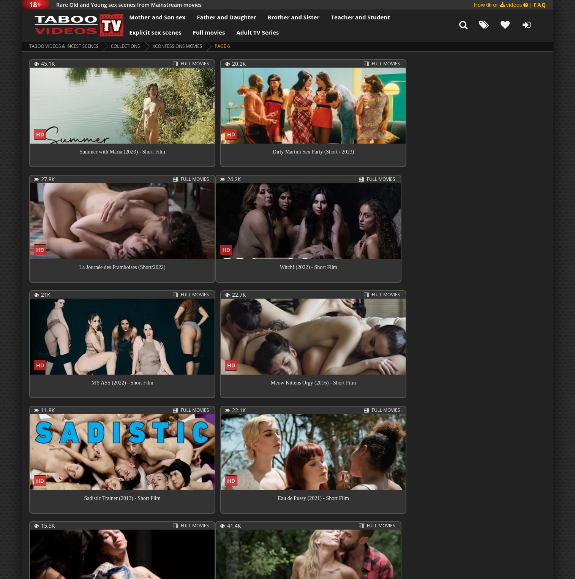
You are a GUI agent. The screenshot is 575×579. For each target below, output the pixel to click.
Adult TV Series (250, 32)
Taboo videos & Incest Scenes (64, 46)
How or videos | (510, 4)
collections (128, 46)
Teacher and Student (353, 17)
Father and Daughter (219, 17)
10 (200, 530)
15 (229, 530)
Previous (46, 531)
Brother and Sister (287, 17)
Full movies (202, 32)
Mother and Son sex (150, 17)
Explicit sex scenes (148, 32)
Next (254, 531)
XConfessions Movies (180, 46)
